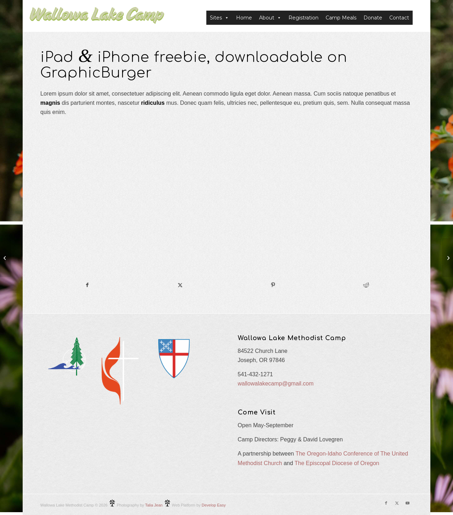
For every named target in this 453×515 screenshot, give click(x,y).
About (270, 18)
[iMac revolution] (447, 257)
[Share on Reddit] (366, 285)
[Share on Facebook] (87, 285)
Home (244, 18)
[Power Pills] (5, 257)
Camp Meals (341, 18)
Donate (372, 18)
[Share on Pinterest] (273, 285)
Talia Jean (154, 505)
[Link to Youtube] (407, 503)
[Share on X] (180, 285)
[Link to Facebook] (386, 503)
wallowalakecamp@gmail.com (276, 383)
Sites (219, 18)
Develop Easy (214, 505)
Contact (399, 18)
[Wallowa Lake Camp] (97, 17)
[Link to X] (396, 503)
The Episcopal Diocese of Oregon (336, 463)
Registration (303, 18)
